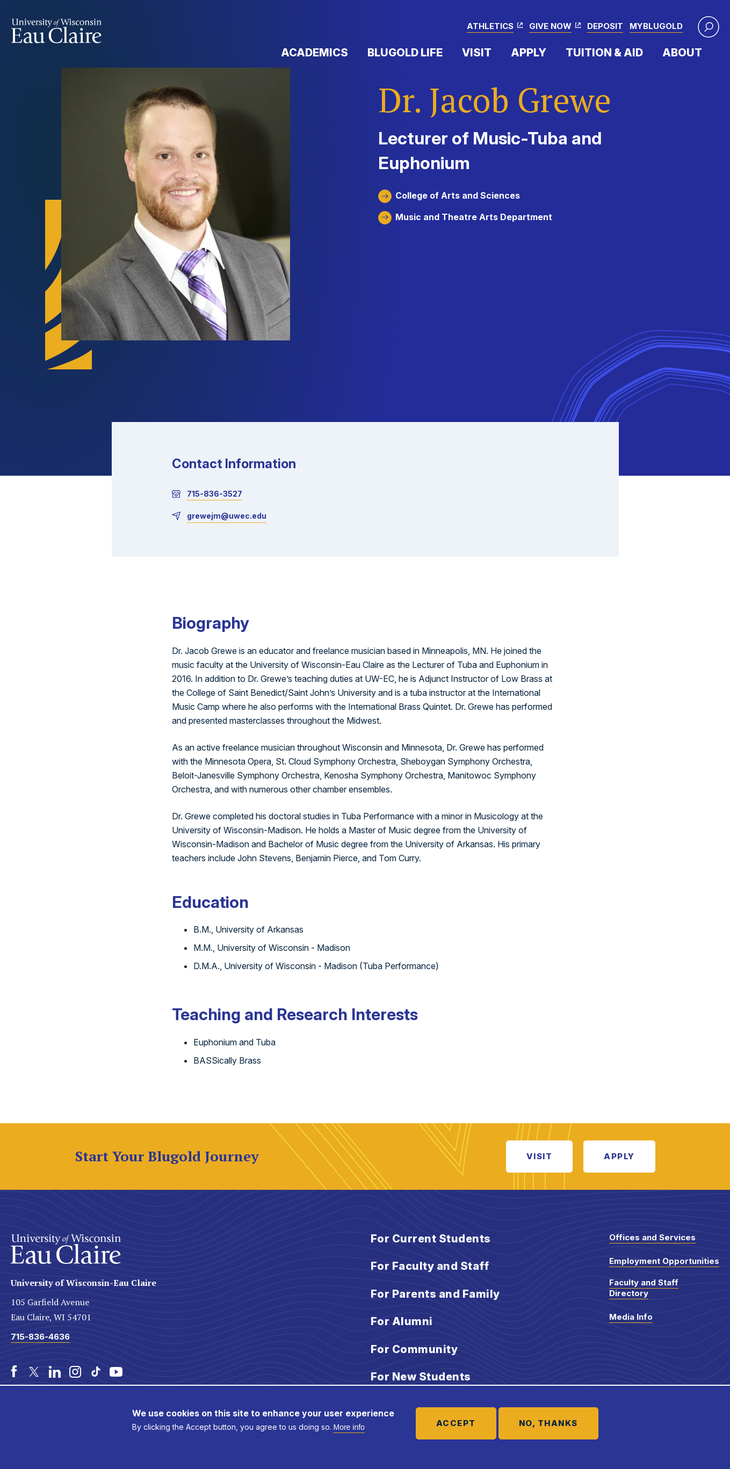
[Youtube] (116, 1372)
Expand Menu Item (353, 52)
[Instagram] (75, 1372)
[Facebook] (14, 1372)
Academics (314, 52)
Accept (456, 1423)
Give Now (550, 26)
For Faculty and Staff (430, 1266)
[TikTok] (95, 1372)
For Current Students (431, 1238)
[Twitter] (34, 1372)
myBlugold (656, 26)
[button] (708, 27)
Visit (477, 52)
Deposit (605, 26)
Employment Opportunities (664, 1261)
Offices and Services (652, 1237)
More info (349, 1427)
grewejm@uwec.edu (226, 515)
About (682, 52)
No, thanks (548, 1423)
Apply (528, 52)
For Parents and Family (435, 1294)
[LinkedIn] (55, 1372)
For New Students (421, 1376)
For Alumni (402, 1321)
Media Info (631, 1317)
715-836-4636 (40, 1337)
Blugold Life (405, 52)
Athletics (490, 26)
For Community (414, 1349)
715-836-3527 (214, 493)
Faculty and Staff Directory (643, 1287)
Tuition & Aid (604, 52)
